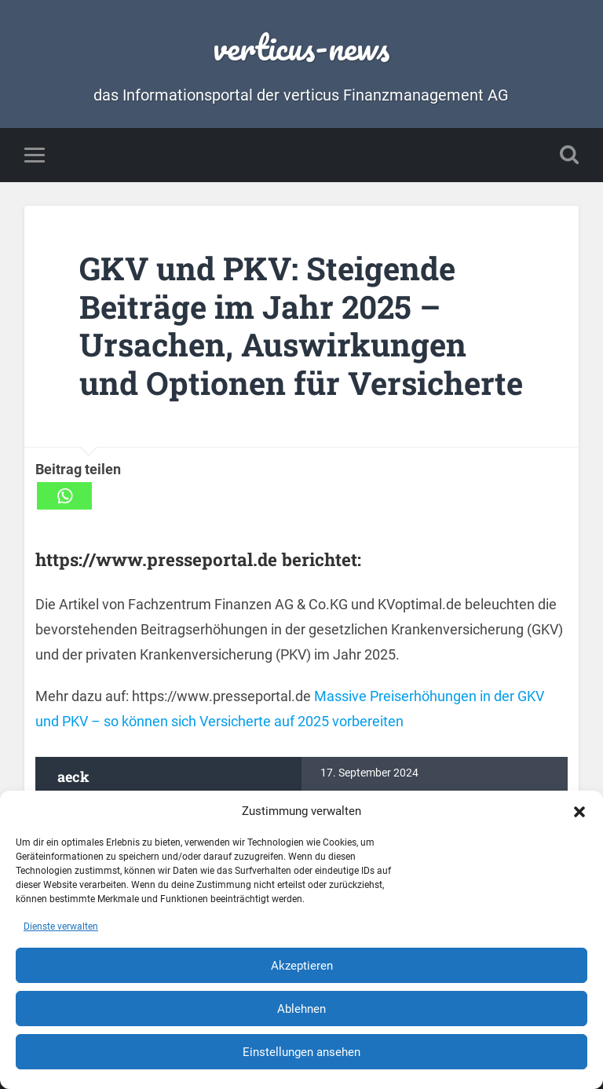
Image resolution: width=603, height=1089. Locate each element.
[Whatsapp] (64, 496)
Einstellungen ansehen (301, 1052)
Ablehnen (301, 1009)
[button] (579, 811)
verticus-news (301, 47)
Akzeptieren (302, 966)
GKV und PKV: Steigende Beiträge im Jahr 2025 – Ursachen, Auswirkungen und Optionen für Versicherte (301, 325)
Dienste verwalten (61, 926)
